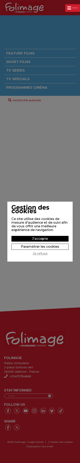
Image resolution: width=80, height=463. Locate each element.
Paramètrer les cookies (40, 247)
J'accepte (40, 239)
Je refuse (40, 253)
